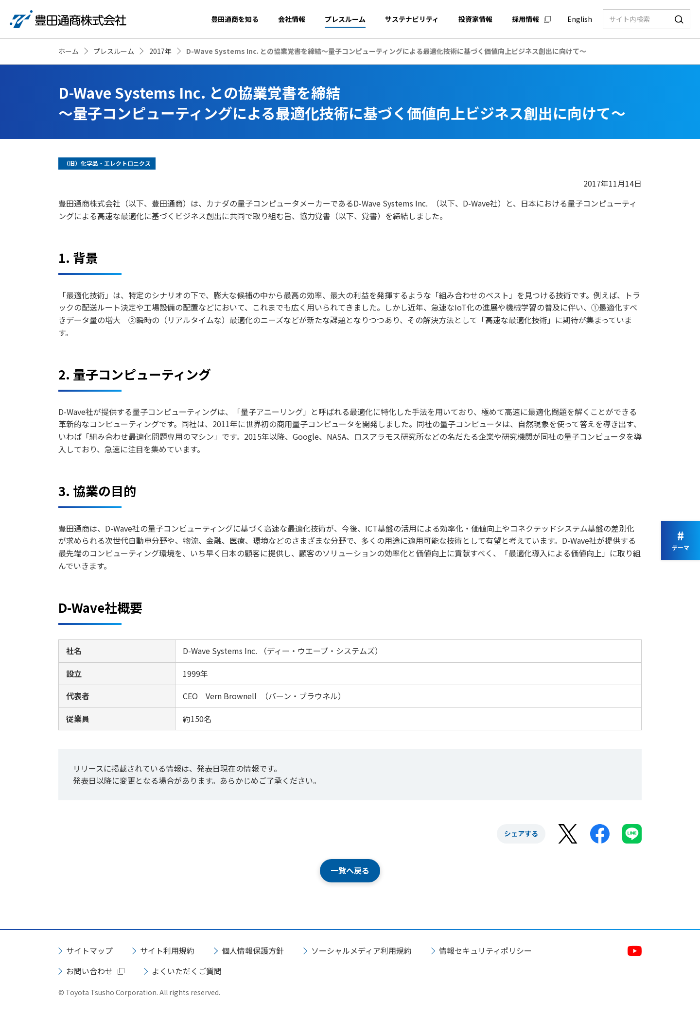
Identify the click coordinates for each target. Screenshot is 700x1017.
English (579, 19)
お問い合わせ (89, 971)
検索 (679, 19)
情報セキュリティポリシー (485, 950)
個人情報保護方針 (253, 950)
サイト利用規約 (167, 950)
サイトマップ (89, 950)
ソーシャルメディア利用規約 (361, 950)
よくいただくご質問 (187, 971)
